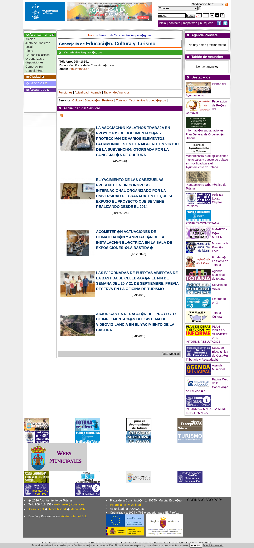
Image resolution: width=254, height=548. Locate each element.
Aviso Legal (36, 509)
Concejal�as (34, 70)
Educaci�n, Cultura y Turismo (121, 43)
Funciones (65, 92)
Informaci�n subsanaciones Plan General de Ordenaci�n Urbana (205, 134)
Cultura (77, 100)
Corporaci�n (34, 66)
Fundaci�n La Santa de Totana (220, 261)
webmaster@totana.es (69, 504)
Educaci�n (92, 100)
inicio (163, 23)
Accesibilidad (57, 509)
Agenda (96, 92)
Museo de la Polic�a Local (220, 247)
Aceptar (196, 545)
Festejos (107, 100)
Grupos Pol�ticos (37, 55)
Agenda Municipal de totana (218, 274)
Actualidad (82, 92)
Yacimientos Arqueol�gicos (147, 100)
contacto (174, 23)
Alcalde (30, 39)
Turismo (121, 100)
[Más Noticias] (171, 353)
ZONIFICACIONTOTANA (202, 223)
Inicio (92, 35)
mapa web (190, 23)
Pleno (29, 50)
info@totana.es (79, 69)
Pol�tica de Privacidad (125, 504)
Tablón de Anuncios (117, 92)
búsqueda (207, 23)
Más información (213, 545)
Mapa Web (77, 509)
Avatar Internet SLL (74, 516)
